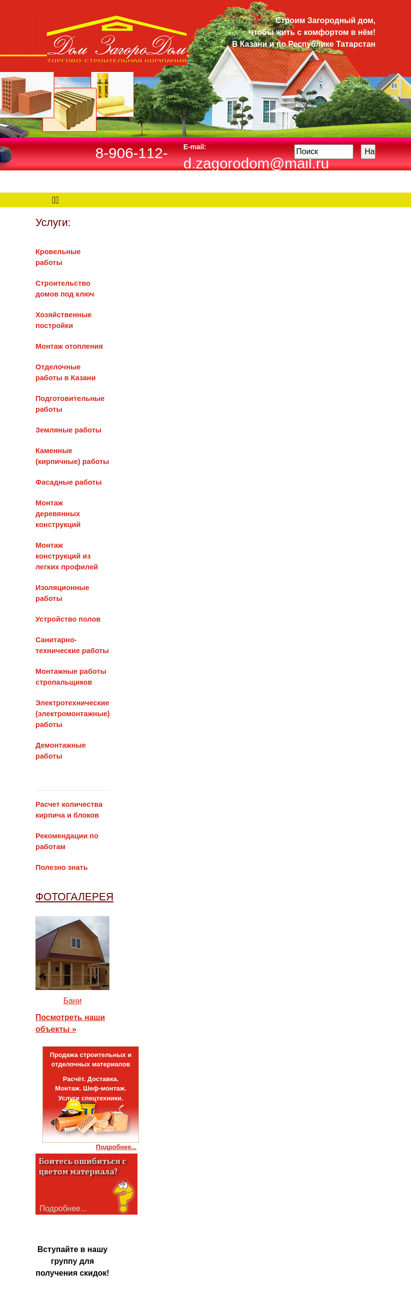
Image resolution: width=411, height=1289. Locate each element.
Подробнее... (116, 1147)
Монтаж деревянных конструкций (58, 514)
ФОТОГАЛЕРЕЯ (74, 897)
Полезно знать (61, 867)
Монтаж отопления (69, 346)
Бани (72, 1000)
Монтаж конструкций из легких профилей (66, 556)
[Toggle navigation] (55, 200)
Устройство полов (68, 619)
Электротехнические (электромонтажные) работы (72, 713)
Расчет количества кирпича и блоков (72, 804)
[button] (41, 964)
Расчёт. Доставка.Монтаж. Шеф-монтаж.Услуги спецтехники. (90, 1088)
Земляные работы (68, 430)
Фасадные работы (68, 482)
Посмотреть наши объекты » (70, 1023)
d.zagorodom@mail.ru (256, 163)
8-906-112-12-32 (132, 164)
